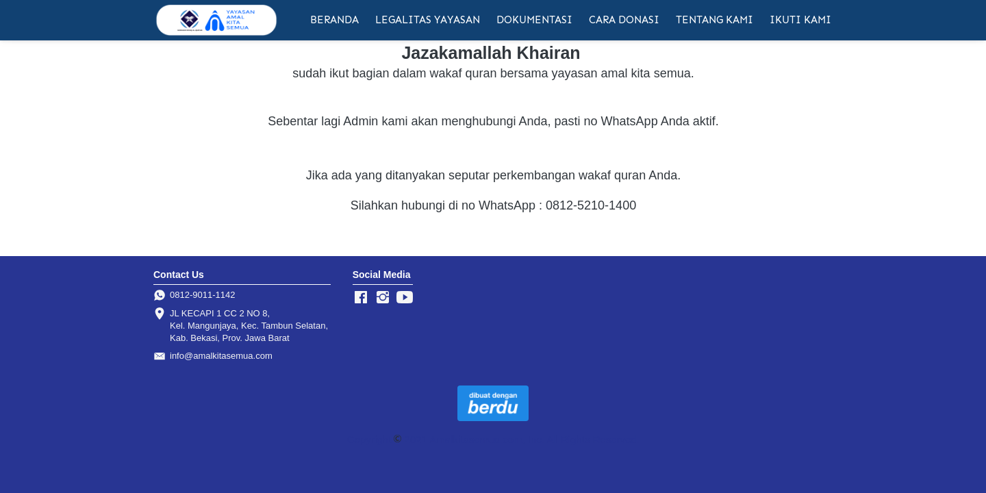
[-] (361, 298)
